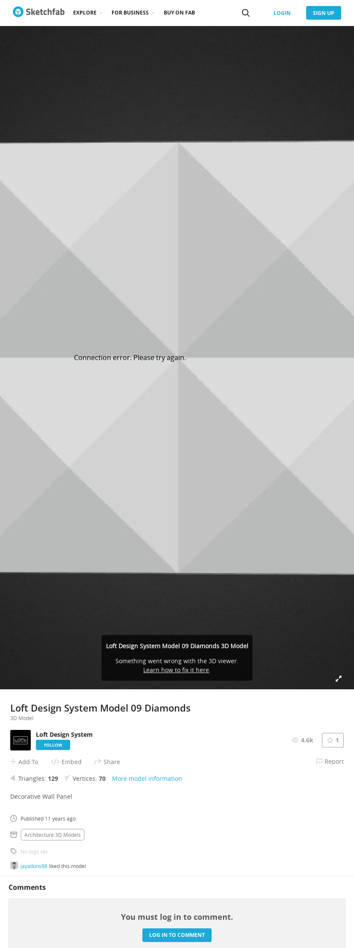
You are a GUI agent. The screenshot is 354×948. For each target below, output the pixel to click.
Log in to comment (177, 935)
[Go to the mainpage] (39, 12)
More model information (147, 778)
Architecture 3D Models (52, 834)
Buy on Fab (179, 12)
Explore (85, 12)
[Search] (246, 12)
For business (130, 12)
